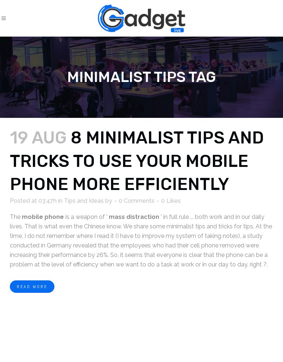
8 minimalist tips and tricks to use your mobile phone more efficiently (137, 161)
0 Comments (136, 200)
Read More (32, 287)
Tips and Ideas (84, 200)
